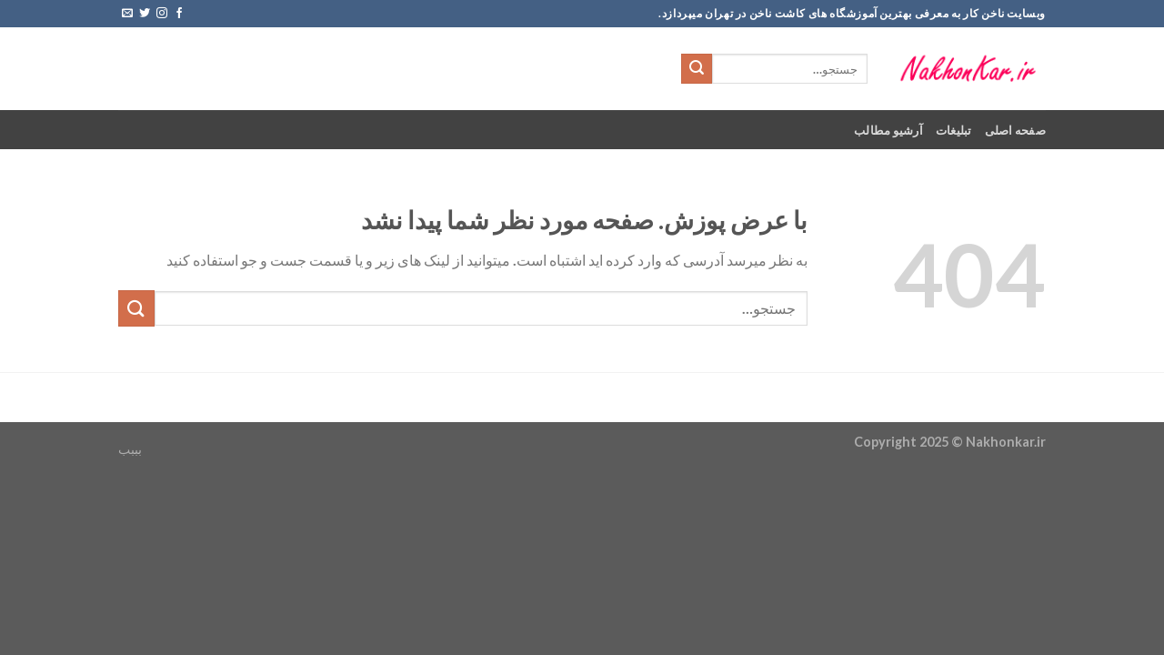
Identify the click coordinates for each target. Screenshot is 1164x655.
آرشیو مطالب (888, 130)
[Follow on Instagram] (161, 13)
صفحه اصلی (1015, 130)
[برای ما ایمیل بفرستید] (127, 13)
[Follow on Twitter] (144, 13)
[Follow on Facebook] (179, 13)
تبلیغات (954, 130)
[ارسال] (696, 69)
